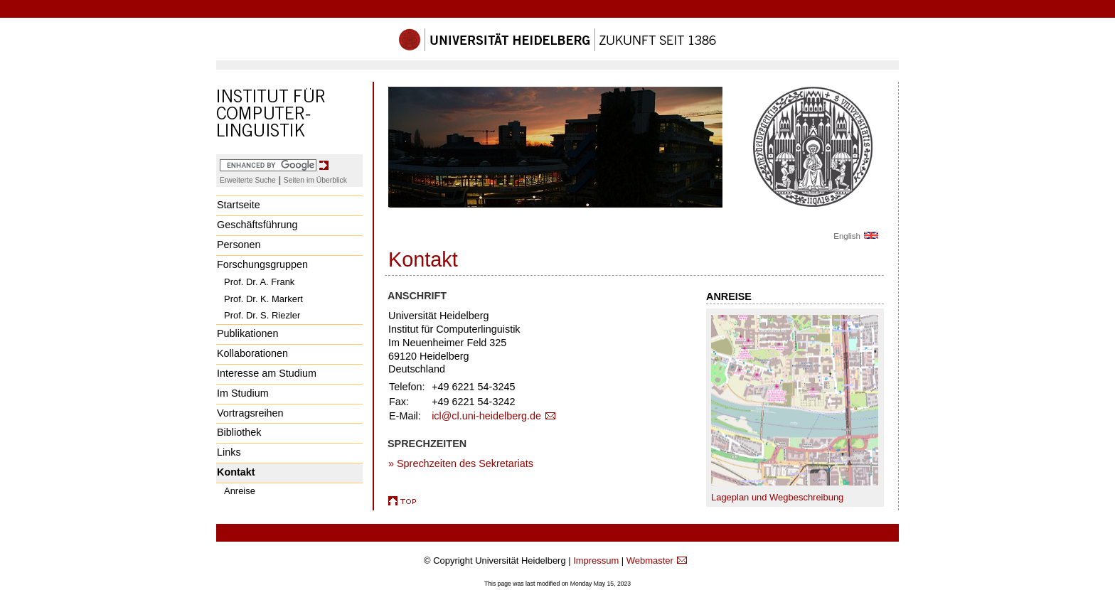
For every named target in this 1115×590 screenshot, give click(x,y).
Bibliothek (239, 432)
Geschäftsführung (257, 224)
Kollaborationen (252, 353)
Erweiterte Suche (248, 180)
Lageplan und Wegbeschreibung (777, 497)
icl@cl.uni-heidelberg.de (486, 416)
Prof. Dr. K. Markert (263, 299)
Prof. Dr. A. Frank (259, 282)
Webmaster (649, 560)
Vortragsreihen (250, 413)
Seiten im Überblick (315, 180)
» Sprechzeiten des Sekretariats (460, 463)
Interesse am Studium (266, 373)
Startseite (238, 204)
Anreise (239, 491)
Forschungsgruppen (262, 264)
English (846, 236)
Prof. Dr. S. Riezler (262, 315)
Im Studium (243, 393)
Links (229, 452)
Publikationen (247, 333)
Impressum (596, 560)
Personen (239, 244)
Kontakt (236, 472)
